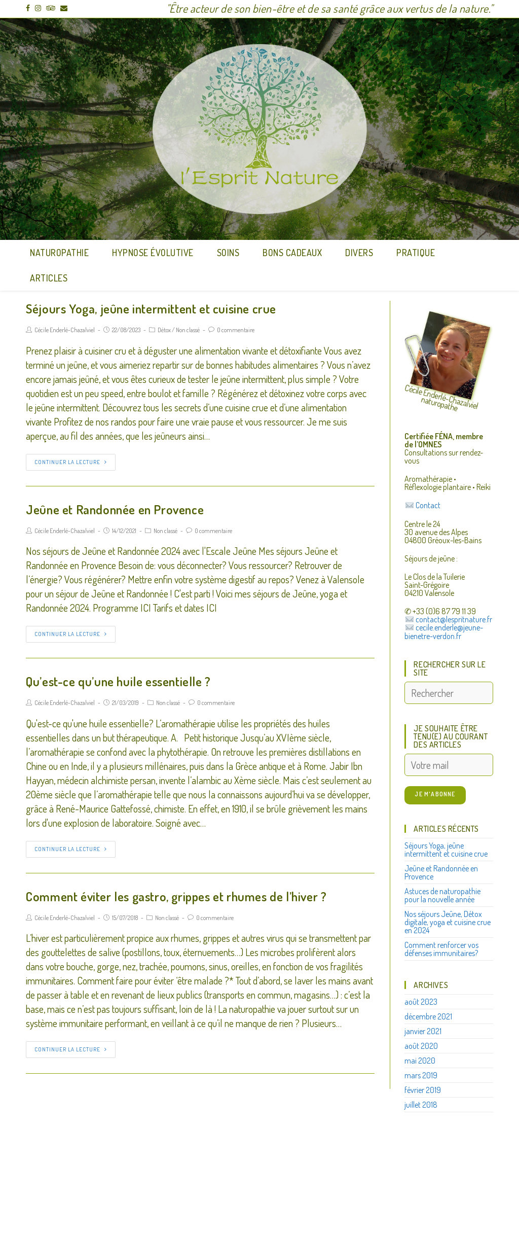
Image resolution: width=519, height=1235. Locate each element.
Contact (428, 506)
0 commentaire (235, 330)
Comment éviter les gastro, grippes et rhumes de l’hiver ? (176, 896)
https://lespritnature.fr (185, 1192)
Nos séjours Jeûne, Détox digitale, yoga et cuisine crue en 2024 (447, 922)
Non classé (188, 330)
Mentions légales (292, 1186)
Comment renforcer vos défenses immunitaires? (441, 949)
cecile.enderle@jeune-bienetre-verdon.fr (443, 632)
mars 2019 (420, 1075)
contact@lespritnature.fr (454, 619)
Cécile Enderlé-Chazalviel (64, 330)
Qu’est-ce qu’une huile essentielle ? (118, 681)
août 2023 (420, 1002)
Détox (164, 330)
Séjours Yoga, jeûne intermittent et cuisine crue (151, 308)
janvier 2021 (422, 1031)
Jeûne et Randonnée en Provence (115, 509)
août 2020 (421, 1046)
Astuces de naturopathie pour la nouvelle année (442, 895)
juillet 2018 (420, 1105)
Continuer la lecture (70, 462)
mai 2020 (419, 1060)
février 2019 (422, 1090)
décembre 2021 (428, 1016)
